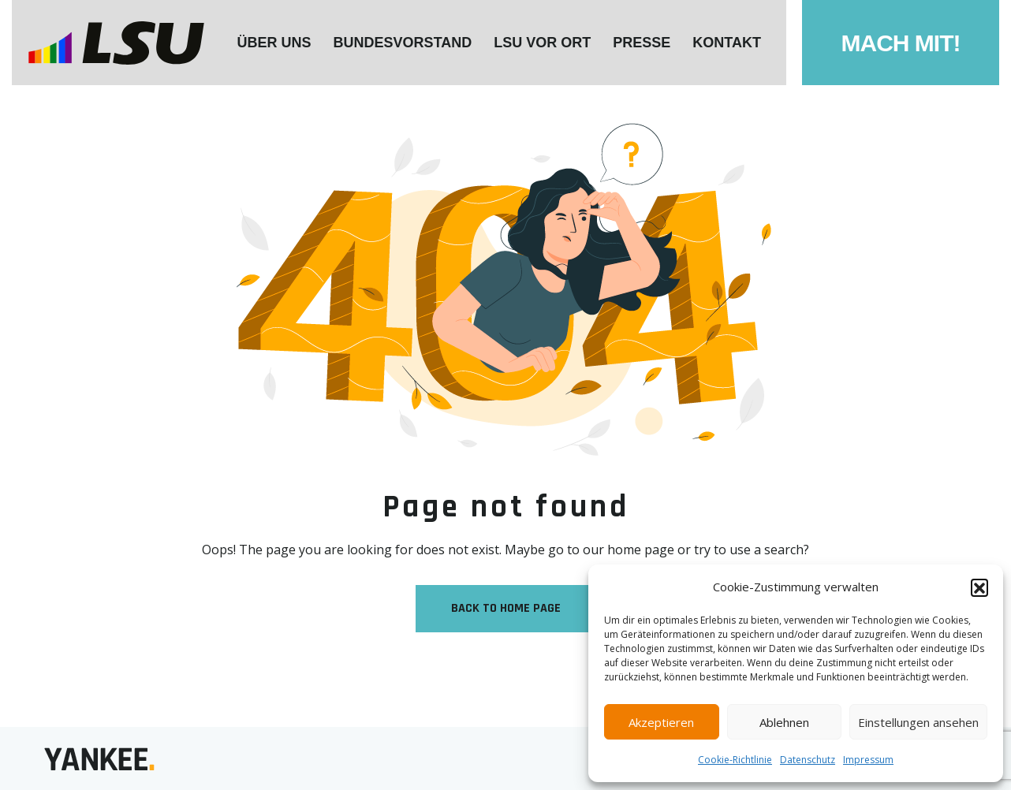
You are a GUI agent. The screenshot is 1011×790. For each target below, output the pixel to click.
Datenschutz (807, 759)
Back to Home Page (506, 608)
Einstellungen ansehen (918, 722)
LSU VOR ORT (542, 42)
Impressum (868, 759)
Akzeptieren (661, 722)
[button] (979, 587)
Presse (641, 42)
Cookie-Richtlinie (735, 759)
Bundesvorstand (403, 42)
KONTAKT (726, 42)
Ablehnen (784, 722)
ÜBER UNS (274, 42)
